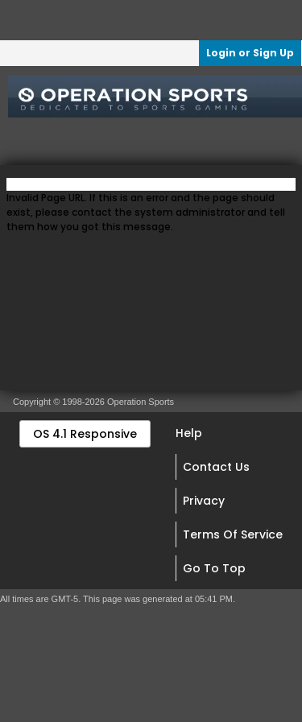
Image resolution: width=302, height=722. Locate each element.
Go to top (214, 568)
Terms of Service (233, 534)
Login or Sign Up (250, 53)
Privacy (204, 501)
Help (189, 433)
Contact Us (216, 467)
